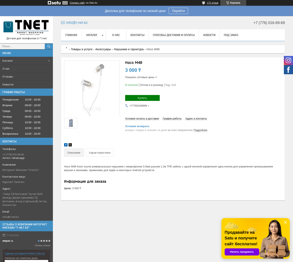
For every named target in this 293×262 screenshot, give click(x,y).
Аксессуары (103, 49)
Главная (71, 35)
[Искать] (49, 46)
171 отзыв (212, 2)
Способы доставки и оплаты (174, 35)
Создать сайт (77, 2)
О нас (6, 68)
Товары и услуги (81, 49)
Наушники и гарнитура (129, 49)
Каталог (7, 60)
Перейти (178, 11)
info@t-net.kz (10, 217)
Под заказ (231, 35)
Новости (7, 84)
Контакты (137, 35)
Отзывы (7, 76)
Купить (142, 98)
